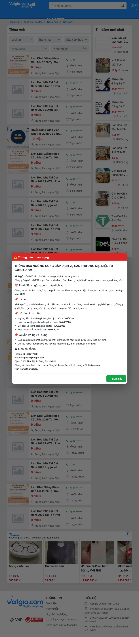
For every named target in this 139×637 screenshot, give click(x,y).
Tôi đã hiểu (116, 378)
